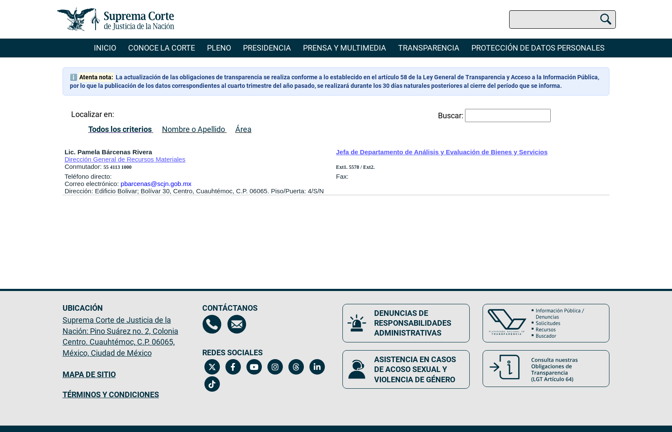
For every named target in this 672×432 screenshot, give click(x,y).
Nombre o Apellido (193, 129)
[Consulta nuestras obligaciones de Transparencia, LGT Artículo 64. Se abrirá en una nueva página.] (546, 368)
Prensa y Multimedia (344, 47)
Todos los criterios (120, 129)
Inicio (105, 47)
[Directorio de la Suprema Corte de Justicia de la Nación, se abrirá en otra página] (212, 324)
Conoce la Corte (161, 47)
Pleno (219, 47)
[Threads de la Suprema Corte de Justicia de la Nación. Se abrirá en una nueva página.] (296, 367)
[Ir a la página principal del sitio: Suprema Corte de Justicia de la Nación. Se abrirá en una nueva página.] (116, 19)
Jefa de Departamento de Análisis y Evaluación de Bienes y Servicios (442, 152)
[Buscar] (606, 18)
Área (243, 129)
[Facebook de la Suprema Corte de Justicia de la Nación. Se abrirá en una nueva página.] (233, 367)
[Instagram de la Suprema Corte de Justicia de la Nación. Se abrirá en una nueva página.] (275, 367)
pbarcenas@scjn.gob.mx (156, 183)
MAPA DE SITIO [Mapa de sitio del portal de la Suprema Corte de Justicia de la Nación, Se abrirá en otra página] (89, 374)
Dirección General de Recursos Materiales (125, 159)
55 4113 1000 (118, 167)
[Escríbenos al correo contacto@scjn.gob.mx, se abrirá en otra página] (236, 324)
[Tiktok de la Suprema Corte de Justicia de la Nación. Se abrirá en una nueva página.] (212, 384)
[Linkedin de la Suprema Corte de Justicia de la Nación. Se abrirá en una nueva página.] (317, 367)
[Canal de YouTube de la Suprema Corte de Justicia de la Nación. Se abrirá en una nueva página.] (254, 367)
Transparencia (428, 47)
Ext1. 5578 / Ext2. (355, 167)
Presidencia (267, 47)
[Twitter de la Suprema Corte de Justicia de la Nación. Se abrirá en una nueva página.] (212, 367)
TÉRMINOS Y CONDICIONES (111, 394)
